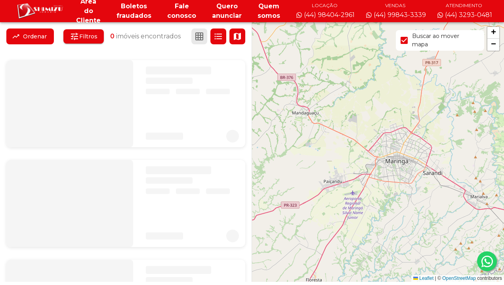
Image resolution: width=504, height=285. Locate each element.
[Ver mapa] (237, 36)
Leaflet (423, 278)
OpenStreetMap (459, 278)
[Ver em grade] (199, 36)
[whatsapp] (487, 261)
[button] (493, 33)
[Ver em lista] (218, 36)
